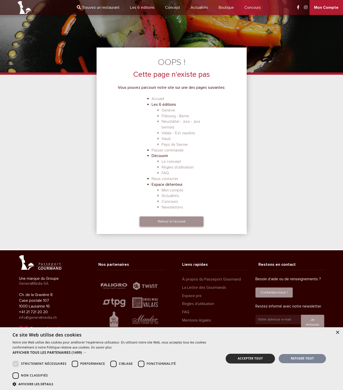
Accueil (158, 98)
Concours (252, 7)
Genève (168, 110)
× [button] (337, 332)
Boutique (226, 7)
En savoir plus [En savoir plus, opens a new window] (101, 347)
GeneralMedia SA (34, 283)
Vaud (166, 138)
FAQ (165, 173)
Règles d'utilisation (178, 167)
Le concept (171, 161)
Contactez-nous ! (274, 292)
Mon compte (172, 190)
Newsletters (172, 207)
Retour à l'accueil (171, 221)
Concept (172, 7)
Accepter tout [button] (250, 358)
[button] (115, 352)
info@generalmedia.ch (38, 317)
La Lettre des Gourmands (204, 287)
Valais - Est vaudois (178, 133)
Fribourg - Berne (175, 116)
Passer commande (168, 150)
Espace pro (192, 295)
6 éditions (142, 7)
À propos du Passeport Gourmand (211, 279)
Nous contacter (165, 178)
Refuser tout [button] (302, 358)
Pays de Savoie (175, 144)
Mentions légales (196, 320)
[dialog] (171, 358)
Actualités (199, 7)
